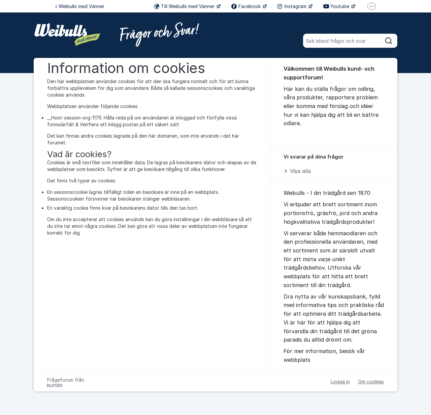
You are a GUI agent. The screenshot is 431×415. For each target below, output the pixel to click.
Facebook (246, 6)
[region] (333, 164)
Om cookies (371, 381)
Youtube (337, 6)
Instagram (292, 6)
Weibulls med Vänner (79, 6)
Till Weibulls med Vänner (185, 6)
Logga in (340, 381)
